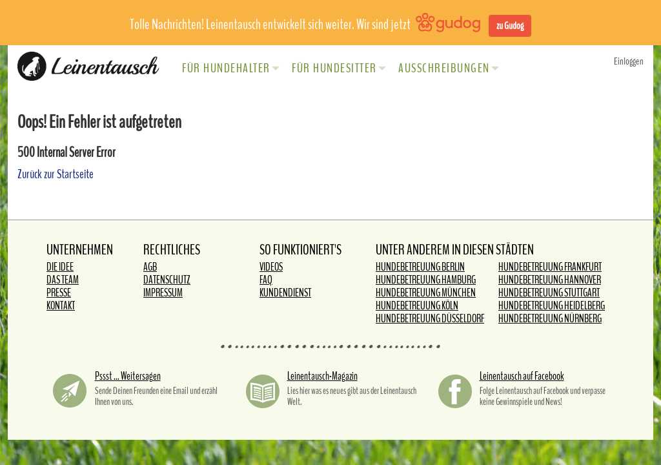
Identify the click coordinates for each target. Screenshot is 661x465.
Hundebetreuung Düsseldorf (430, 318)
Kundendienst (285, 292)
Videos (271, 267)
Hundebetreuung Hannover (549, 280)
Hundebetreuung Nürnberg (550, 318)
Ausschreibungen (448, 68)
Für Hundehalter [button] (231, 68)
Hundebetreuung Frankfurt (550, 267)
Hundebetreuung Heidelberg (551, 305)
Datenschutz (166, 280)
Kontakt (60, 305)
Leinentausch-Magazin (322, 376)
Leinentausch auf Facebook (522, 376)
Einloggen (629, 61)
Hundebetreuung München (426, 292)
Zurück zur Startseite (55, 174)
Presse (58, 292)
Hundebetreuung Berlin (420, 267)
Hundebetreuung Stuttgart (549, 292)
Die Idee (60, 267)
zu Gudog (510, 26)
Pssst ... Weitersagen (128, 376)
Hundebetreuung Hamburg (426, 280)
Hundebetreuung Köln (417, 305)
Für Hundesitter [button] (339, 68)
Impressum (163, 292)
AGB (150, 267)
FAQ (265, 280)
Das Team (62, 280)
